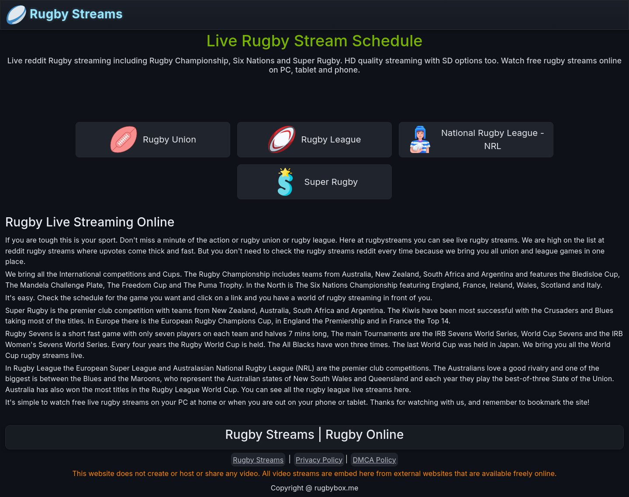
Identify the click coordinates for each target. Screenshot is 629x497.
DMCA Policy (374, 459)
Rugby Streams (64, 14)
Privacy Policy (319, 459)
